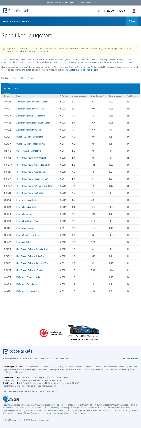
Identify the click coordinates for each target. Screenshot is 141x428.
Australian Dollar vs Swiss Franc (30, 109)
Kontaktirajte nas (11, 21)
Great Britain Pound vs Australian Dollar (33, 158)
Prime (30, 78)
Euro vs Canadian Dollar (26, 207)
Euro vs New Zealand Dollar (28, 235)
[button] (16, 11)
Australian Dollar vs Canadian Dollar (31, 102)
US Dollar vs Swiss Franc (26, 284)
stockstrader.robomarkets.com (84, 70)
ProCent (5, 78)
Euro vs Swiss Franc (24, 214)
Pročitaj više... (45, 51)
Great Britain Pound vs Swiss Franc (31, 172)
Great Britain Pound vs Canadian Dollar (33, 165)
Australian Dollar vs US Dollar (28, 130)
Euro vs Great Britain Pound (28, 221)
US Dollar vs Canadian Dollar (28, 277)
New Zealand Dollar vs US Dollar (29, 270)
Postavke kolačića (64, 358)
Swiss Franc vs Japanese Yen (28, 151)
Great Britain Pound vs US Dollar (30, 193)
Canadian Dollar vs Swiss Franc (29, 137)
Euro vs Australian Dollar (26, 200)
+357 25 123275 (113, 11)
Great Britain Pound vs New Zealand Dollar (34, 186)
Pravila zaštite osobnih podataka (17, 358)
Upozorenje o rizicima (43, 358)
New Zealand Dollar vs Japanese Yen (32, 263)
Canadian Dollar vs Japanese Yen (30, 144)
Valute (7, 88)
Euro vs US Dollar (23, 242)
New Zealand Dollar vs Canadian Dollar (32, 249)
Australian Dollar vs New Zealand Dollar (33, 123)
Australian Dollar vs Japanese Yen (30, 116)
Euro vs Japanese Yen (25, 228)
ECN (22, 78)
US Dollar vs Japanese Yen (27, 291)
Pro (14, 78)
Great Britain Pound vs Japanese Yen (32, 179)
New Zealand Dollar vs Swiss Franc (31, 256)
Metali (16, 88)
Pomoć (25, 21)
